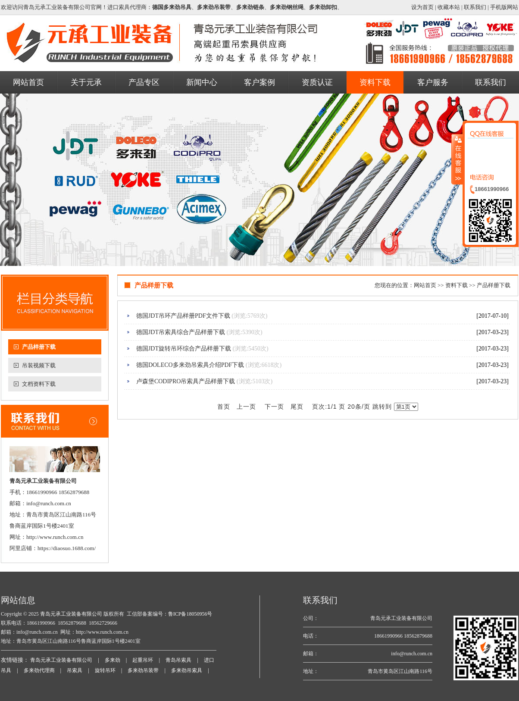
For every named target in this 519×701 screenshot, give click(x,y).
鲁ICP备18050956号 (190, 614)
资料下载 (456, 285)
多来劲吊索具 (186, 670)
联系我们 (475, 7)
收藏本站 (449, 7)
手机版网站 (504, 7)
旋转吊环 (105, 670)
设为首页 (422, 7)
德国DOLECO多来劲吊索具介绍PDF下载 (190, 365)
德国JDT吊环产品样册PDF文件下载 (183, 316)
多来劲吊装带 (143, 670)
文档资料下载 (39, 384)
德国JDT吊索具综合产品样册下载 (180, 332)
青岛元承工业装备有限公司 (70, 614)
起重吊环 (142, 660)
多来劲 (112, 660)
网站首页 (425, 285)
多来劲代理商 (39, 670)
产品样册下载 (39, 347)
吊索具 (74, 670)
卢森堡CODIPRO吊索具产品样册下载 (185, 381)
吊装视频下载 (39, 365)
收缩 (457, 159)
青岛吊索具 (178, 660)
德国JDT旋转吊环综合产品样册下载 (183, 348)
